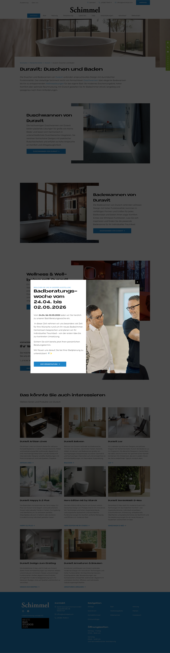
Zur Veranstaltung (49, 364)
